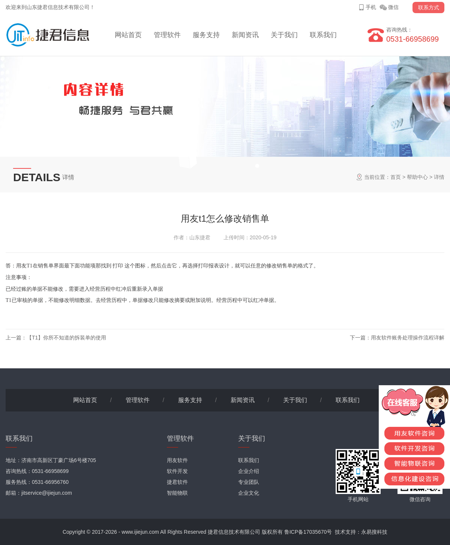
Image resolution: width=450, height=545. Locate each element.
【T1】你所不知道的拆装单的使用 (66, 338)
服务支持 (206, 35)
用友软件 (177, 460)
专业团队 (248, 482)
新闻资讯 (245, 35)
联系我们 (323, 35)
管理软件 (167, 35)
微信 (393, 7)
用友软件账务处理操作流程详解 (407, 338)
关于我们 (284, 35)
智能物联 (177, 493)
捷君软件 (177, 482)
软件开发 (177, 471)
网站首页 (128, 35)
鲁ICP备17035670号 (308, 532)
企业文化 (248, 493)
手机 (371, 7)
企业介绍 (248, 471)
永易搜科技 (374, 532)
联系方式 (428, 8)
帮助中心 (417, 177)
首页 (395, 177)
